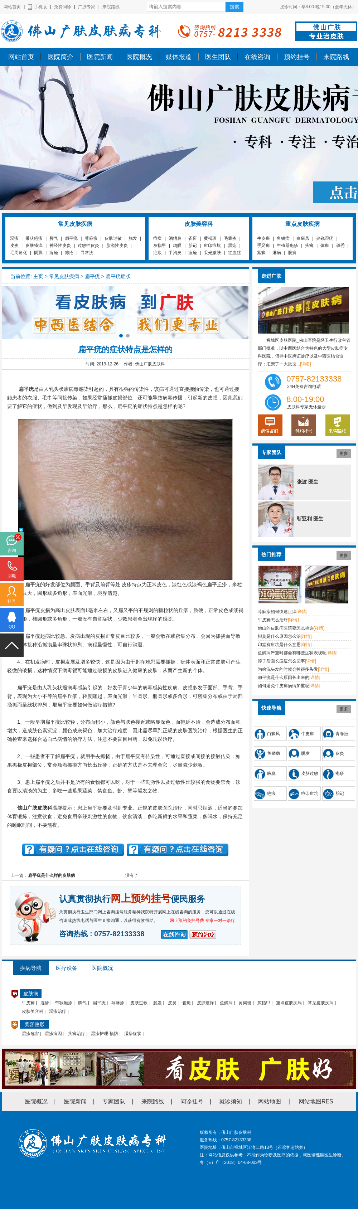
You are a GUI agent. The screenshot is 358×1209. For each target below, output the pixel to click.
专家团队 (113, 1101)
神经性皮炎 (60, 245)
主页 (38, 276)
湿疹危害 (30, 1033)
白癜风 (302, 238)
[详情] (302, 611)
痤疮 (192, 252)
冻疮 (69, 252)
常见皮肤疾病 (64, 276)
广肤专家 (86, 6)
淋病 (276, 252)
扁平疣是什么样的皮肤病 (51, 875)
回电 (12, 575)
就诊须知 (230, 1101)
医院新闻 (100, 56)
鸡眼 (177, 245)
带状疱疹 (34, 238)
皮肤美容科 (32, 1011)
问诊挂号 (191, 1101)
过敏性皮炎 (88, 245)
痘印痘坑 (212, 245)
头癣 (309, 245)
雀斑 (192, 238)
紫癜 (261, 252)
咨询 (12, 550)
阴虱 (38, 252)
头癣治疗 (76, 1033)
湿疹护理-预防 (104, 1033)
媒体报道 (179, 56)
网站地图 (269, 1101)
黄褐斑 (210, 238)
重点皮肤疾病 (289, 1002)
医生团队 (218, 56)
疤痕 (157, 252)
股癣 (292, 252)
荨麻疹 (91, 238)
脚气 (53, 238)
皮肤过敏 (113, 238)
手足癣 (263, 245)
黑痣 (232, 245)
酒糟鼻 (175, 238)
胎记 (192, 245)
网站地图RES (316, 1101)
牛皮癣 (263, 238)
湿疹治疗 (57, 1011)
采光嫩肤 (212, 252)
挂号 (12, 601)
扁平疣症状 (118, 276)
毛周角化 (18, 252)
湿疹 (14, 238)
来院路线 (111, 6)
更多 (343, 453)
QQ (12, 626)
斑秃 (340, 245)
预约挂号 (297, 56)
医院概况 (139, 56)
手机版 (40, 6)
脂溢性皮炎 (117, 245)
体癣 (324, 245)
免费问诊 (62, 6)
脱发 (133, 238)
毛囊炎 (230, 238)
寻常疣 (87, 252)
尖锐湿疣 (324, 238)
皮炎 (14, 245)
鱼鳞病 (283, 238)
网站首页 (12, 6)
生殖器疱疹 (287, 245)
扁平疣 (71, 238)
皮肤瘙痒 (34, 245)
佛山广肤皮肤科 (17, 51)
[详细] (305, 363)
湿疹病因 (53, 1033)
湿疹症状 (132, 1033)
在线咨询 (257, 56)
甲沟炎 (175, 252)
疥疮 (53, 252)
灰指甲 (159, 245)
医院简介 (60, 56)
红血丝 (234, 252)
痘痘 (157, 238)
